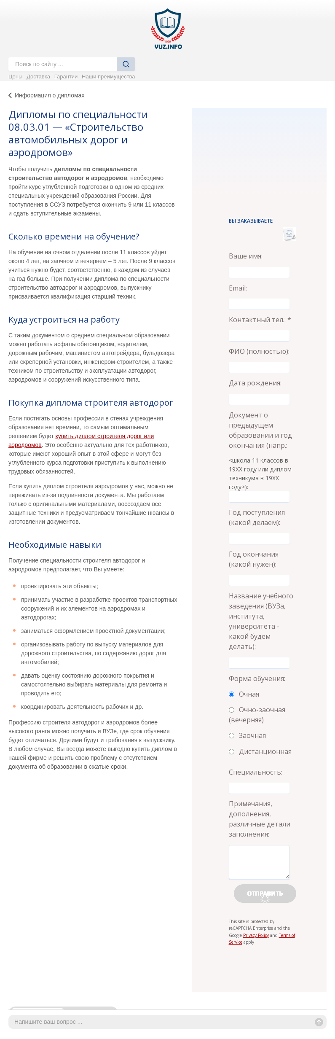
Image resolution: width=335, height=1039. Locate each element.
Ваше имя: (246, 256)
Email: (238, 288)
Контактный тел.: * (260, 319)
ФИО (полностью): (259, 351)
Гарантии (66, 76)
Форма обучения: (257, 678)
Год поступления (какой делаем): (257, 517)
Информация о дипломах (49, 95)
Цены (15, 76)
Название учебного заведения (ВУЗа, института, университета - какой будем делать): (261, 621)
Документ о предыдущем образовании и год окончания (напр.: (260, 430)
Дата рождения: (255, 383)
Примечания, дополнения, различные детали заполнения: (259, 819)
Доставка (38, 76)
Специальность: (255, 772)
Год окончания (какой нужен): (254, 559)
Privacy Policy (256, 935)
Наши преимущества (108, 76)
